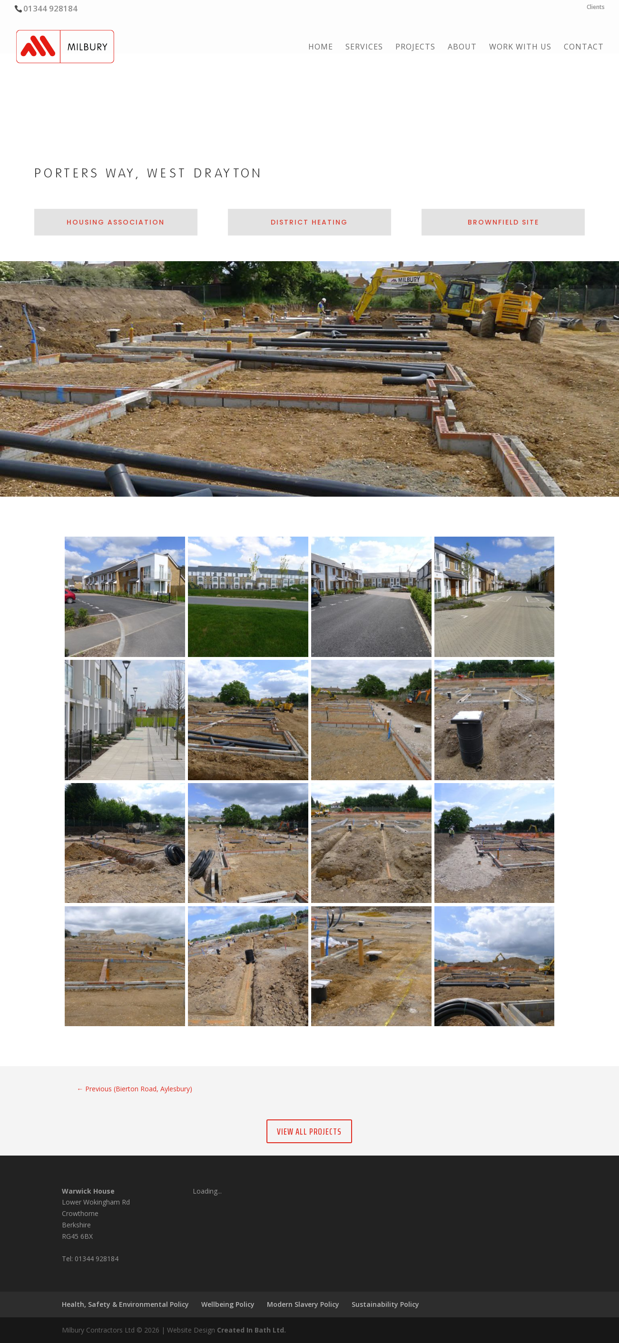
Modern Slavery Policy (303, 1304)
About (462, 47)
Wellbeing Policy (228, 1304)
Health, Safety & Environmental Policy (125, 1304)
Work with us (520, 47)
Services (364, 47)
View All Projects (309, 1131)
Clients (596, 7)
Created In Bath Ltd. (251, 1329)
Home (320, 47)
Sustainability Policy (385, 1304)
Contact (584, 47)
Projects (415, 47)
